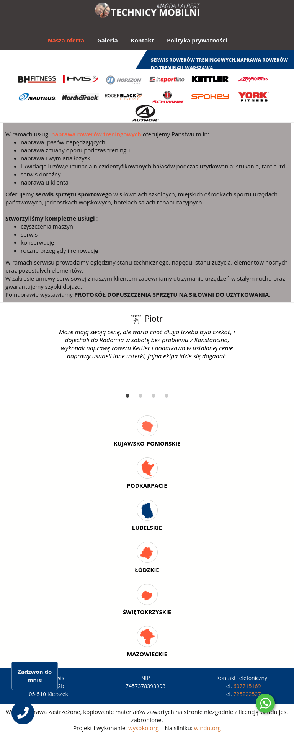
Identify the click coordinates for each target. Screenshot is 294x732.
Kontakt (142, 40)
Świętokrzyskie (147, 612)
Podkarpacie (147, 485)
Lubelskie (147, 527)
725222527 (247, 694)
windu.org (207, 728)
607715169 (247, 686)
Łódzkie (147, 570)
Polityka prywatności (197, 40)
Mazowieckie (147, 654)
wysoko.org (143, 728)
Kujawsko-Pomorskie (146, 443)
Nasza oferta (66, 40)
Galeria (107, 40)
